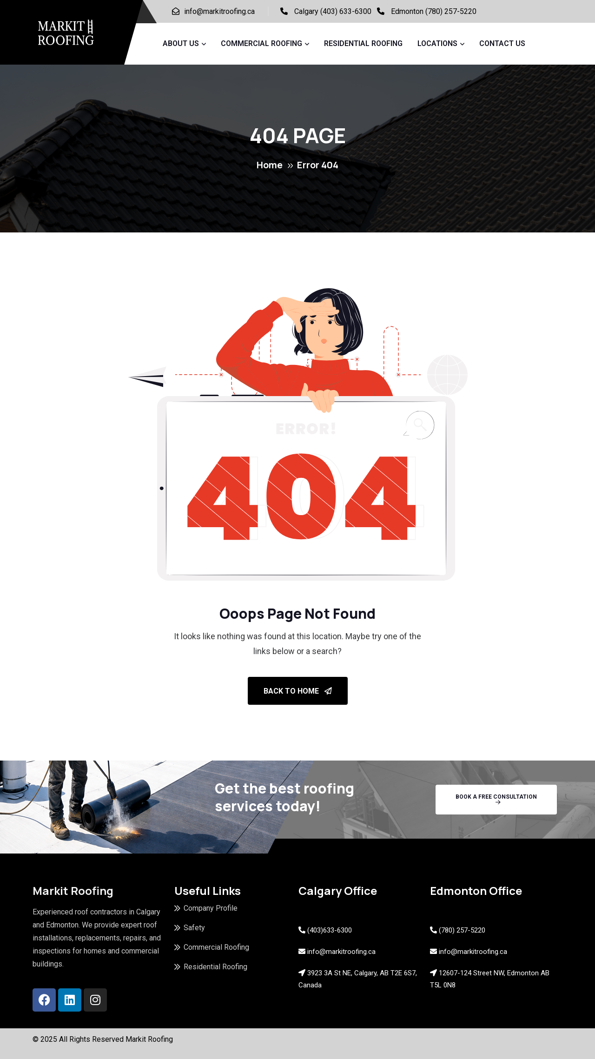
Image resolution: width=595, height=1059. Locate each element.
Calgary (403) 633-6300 (332, 11)
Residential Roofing (363, 43)
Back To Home (298, 691)
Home (270, 165)
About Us (181, 43)
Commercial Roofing (261, 43)
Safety (194, 927)
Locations (437, 43)
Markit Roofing (149, 1039)
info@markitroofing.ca (219, 11)
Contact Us (502, 43)
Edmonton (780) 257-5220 (433, 11)
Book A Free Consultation (496, 799)
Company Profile (211, 908)
